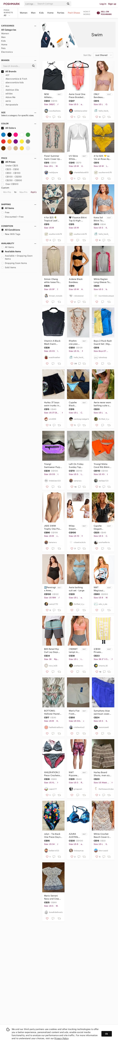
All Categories (8, 29)
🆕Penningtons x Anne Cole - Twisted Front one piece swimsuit (50, 589)
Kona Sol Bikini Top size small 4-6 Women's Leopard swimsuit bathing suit (99, 219)
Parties (60, 12)
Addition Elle (10, 89)
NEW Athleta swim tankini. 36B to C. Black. (49, 96)
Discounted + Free (12, 216)
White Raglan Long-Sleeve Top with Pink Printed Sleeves (102, 281)
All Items (7, 208)
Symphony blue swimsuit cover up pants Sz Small (102, 712)
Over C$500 (9, 184)
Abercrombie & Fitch (14, 78)
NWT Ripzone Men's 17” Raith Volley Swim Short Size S (74, 774)
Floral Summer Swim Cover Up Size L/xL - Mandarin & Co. (52, 158)
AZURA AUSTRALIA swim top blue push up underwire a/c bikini (74, 836)
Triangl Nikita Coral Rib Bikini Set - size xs (101, 466)
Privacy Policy (61, 1038)
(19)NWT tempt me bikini (74, 651)
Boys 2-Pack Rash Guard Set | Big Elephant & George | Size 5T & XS (103, 342)
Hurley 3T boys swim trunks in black (51, 404)
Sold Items (8, 267)
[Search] (51, 3)
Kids (41, 12)
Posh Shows (74, 12)
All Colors (8, 128)
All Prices (8, 162)
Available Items (11, 251)
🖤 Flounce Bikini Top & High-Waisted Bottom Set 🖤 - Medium (78, 219)
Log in (103, 3)
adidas (7, 93)
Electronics (7, 52)
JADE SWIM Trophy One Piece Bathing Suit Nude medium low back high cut (53, 527)
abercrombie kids (12, 82)
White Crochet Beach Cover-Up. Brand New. (102, 836)
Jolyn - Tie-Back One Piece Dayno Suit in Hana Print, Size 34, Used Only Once (53, 836)
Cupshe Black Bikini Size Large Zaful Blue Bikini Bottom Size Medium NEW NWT (74, 404)
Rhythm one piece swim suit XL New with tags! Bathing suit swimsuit (74, 342)
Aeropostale (9, 104)
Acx (5, 86)
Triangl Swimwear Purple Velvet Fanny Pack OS (53, 466)
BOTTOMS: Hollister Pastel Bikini (52, 712)
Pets (3, 48)
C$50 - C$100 (10, 173)
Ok (106, 1033)
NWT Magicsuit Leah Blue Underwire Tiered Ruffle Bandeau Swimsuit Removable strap (99, 589)
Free (5, 212)
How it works (86, 12)
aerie (6, 101)
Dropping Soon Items (14, 263)
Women (24, 12)
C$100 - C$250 (11, 176)
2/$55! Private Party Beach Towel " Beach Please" (97, 651)
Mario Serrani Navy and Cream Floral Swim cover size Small (52, 897)
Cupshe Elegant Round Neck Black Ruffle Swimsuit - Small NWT (99, 527)
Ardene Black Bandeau (76, 281)
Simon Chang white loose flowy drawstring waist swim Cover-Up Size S (53, 281)
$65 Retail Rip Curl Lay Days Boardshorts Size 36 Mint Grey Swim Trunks (52, 651)
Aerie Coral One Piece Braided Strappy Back (77, 96)
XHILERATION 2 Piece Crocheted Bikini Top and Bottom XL (52, 774)
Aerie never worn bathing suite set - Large (102, 404)
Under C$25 (9, 165)
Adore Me (8, 97)
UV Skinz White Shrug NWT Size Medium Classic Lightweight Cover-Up (74, 158)
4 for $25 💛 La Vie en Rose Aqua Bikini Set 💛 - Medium (103, 158)
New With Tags (10, 234)
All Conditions (10, 229)
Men (33, 12)
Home (50, 12)
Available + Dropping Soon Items (16, 257)
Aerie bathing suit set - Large (76, 589)
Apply (34, 192)
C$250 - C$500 (11, 180)
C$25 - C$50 (10, 169)
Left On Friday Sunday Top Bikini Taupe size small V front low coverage (77, 466)
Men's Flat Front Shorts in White (74, 712)
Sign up (112, 3)
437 (5, 75)
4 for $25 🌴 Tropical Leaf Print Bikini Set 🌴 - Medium (51, 219)
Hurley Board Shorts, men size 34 (102, 774)
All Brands (8, 71)
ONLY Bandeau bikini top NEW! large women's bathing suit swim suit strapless (99, 96)
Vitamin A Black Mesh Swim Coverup (52, 342)
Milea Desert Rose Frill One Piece (74, 527)
